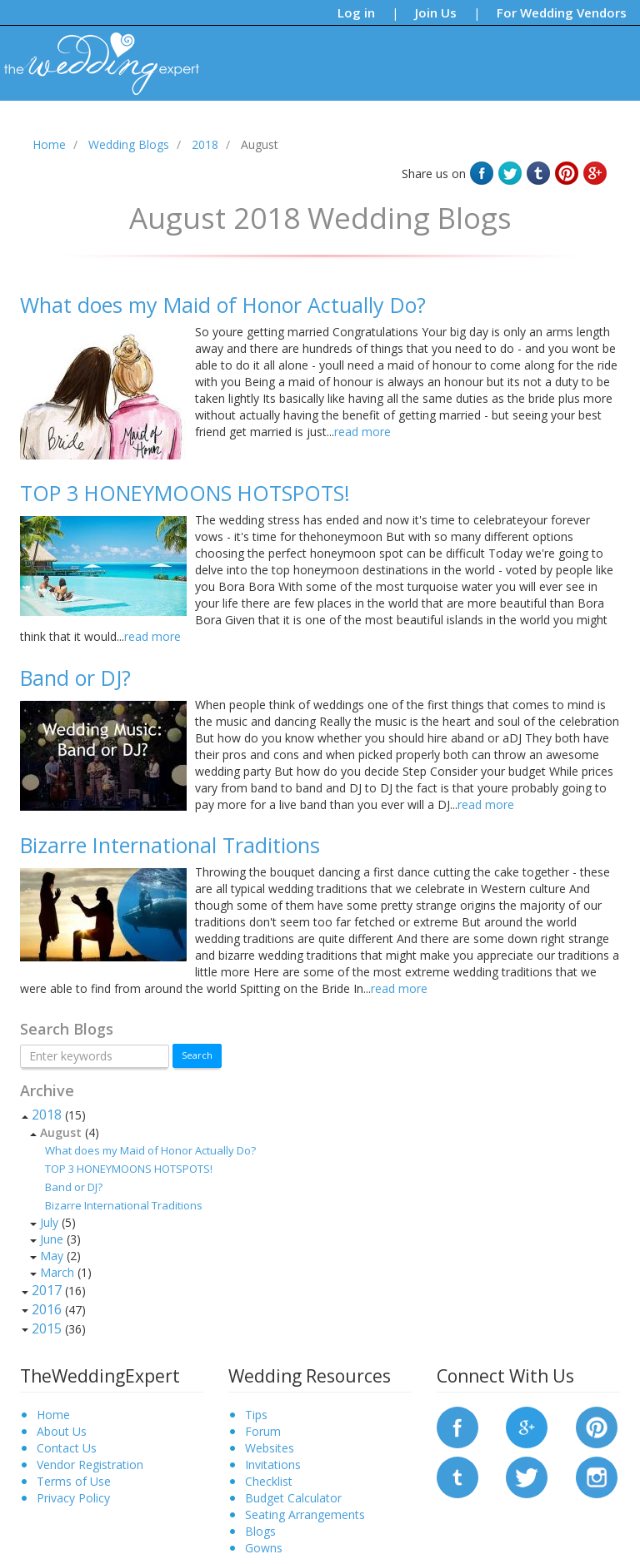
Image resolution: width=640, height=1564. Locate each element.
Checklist (268, 1481)
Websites (269, 1448)
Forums (306, 128)
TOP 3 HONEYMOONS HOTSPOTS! (128, 1168)
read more (362, 431)
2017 (47, 1290)
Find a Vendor (467, 128)
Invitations (273, 1464)
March (57, 1272)
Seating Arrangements (305, 1514)
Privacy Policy (73, 1498)
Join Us (436, 12)
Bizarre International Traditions (123, 1205)
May (51, 1256)
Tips (209, 128)
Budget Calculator (293, 1498)
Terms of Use (74, 1481)
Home (53, 1414)
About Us (62, 1431)
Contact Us (67, 1448)
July (49, 1222)
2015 (47, 1328)
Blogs (254, 128)
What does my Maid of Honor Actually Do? (150, 1150)
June (51, 1239)
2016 (47, 1309)
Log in (356, 12)
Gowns (263, 1548)
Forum (263, 1431)
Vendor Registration (90, 1464)
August (61, 1132)
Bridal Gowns (378, 128)
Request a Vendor (568, 128)
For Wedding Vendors (562, 12)
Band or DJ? (73, 1186)
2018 (47, 1114)
